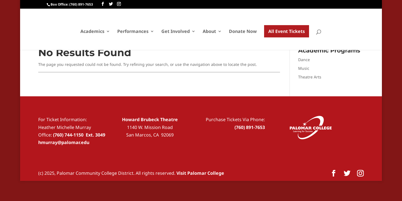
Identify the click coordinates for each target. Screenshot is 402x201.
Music (303, 68)
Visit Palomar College (200, 173)
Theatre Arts (309, 77)
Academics (92, 31)
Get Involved (175, 31)
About (209, 31)
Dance (304, 59)
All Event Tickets (286, 31)
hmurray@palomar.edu (63, 142)
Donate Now (243, 31)
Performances (133, 31)
